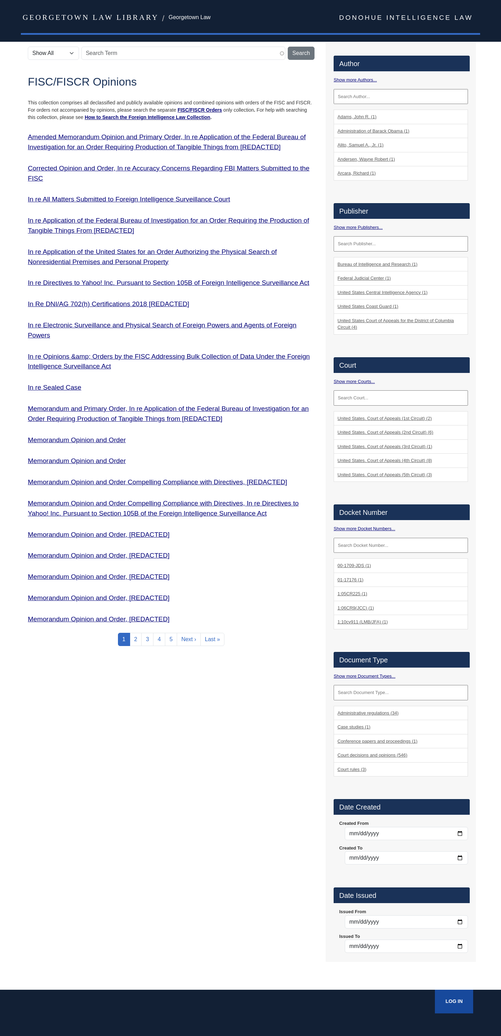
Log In (454, 1001)
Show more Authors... (355, 79)
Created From (354, 823)
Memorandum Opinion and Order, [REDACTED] (98, 534)
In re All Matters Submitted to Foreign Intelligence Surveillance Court (129, 199)
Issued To (349, 936)
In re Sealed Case (54, 387)
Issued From (352, 911)
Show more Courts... (354, 381)
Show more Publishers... (358, 227)
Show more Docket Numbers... (364, 528)
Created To (351, 848)
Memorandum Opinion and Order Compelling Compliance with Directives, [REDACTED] (157, 482)
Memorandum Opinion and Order (77, 440)
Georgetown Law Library (91, 17)
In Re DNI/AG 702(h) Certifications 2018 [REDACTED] (108, 304)
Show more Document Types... (365, 676)
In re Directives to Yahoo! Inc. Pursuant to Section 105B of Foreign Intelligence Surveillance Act (168, 282)
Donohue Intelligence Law (406, 17)
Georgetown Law (189, 17)
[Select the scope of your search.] (53, 53)
